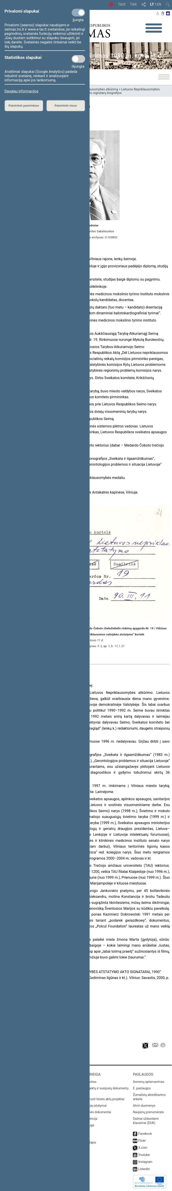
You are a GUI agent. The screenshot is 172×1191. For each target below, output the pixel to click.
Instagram (145, 1162)
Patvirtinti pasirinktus (24, 105)
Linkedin (144, 1169)
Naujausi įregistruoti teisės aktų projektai (96, 1099)
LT (152, 4)
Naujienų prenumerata (148, 1112)
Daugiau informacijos (21, 91)
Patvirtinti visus (66, 105)
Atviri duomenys (144, 1105)
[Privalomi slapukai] (78, 12)
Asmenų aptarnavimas (148, 1082)
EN (159, 4)
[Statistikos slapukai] (78, 59)
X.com (142, 1147)
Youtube (144, 1155)
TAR (133, 4)
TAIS (121, 4)
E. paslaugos (142, 1088)
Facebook (145, 1133)
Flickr (142, 1140)
